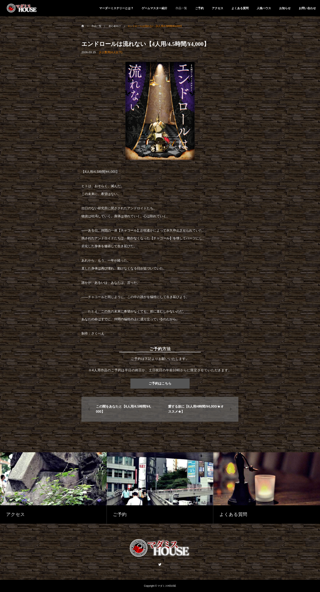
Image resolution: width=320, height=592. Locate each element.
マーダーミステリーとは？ (116, 8)
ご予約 (199, 8)
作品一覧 (181, 8)
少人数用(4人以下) (110, 52)
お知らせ (285, 8)
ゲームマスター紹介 (154, 8)
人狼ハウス (264, 8)
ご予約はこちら (160, 383)
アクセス (217, 8)
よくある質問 (240, 8)
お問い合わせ (307, 8)
